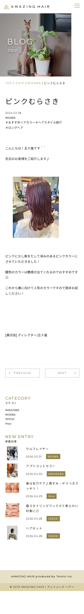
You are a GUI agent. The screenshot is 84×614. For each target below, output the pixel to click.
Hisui (8, 423)
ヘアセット (34, 528)
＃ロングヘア (14, 127)
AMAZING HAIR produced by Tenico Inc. (42, 576)
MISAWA (10, 117)
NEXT (62, 373)
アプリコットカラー (41, 466)
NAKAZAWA (12, 410)
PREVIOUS (22, 373)
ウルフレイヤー (37, 449)
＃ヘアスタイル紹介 (48, 122)
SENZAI (9, 419)
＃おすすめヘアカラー (20, 122)
